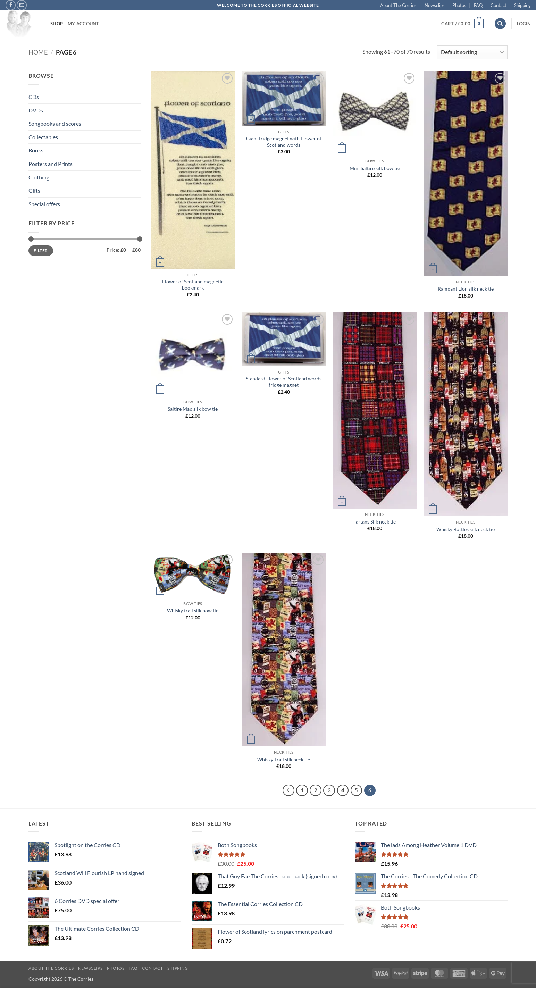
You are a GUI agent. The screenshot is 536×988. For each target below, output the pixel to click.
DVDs (35, 110)
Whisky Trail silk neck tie (283, 759)
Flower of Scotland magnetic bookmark (193, 284)
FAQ (478, 5)
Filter (41, 250)
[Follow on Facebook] (11, 5)
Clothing (38, 177)
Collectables (43, 137)
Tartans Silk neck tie (375, 522)
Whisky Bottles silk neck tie (465, 529)
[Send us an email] (22, 5)
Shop (56, 23)
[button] (462, 23)
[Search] (500, 24)
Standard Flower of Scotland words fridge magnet (283, 382)
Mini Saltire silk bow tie (375, 168)
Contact (498, 5)
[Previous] (288, 790)
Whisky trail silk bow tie (192, 610)
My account (83, 23)
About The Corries (398, 5)
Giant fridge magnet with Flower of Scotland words (283, 141)
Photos (459, 5)
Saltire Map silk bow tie (193, 409)
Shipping (522, 5)
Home (38, 52)
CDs (33, 96)
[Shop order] (472, 52)
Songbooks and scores (54, 123)
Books (35, 150)
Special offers (44, 204)
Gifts (34, 190)
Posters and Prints (50, 163)
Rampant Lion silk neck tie (466, 289)
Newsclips (435, 5)
